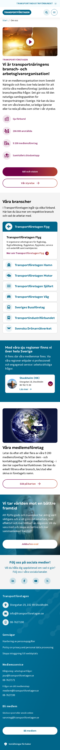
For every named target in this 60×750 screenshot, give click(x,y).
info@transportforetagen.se (27, 614)
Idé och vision (30, 172)
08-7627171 (9, 680)
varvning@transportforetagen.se (21, 717)
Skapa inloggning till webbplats (20, 653)
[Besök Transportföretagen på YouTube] (36, 581)
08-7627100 (17, 622)
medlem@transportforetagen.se (21, 690)
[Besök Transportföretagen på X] (47, 581)
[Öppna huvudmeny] (54, 12)
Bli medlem (30, 731)
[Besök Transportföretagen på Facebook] (24, 581)
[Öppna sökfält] (46, 12)
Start (5, 20)
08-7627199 (9, 695)
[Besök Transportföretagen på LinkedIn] (13, 581)
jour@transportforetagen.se (18, 675)
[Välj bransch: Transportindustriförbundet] (36, 3)
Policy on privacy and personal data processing (28, 647)
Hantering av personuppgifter (19, 641)
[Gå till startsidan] (17, 12)
